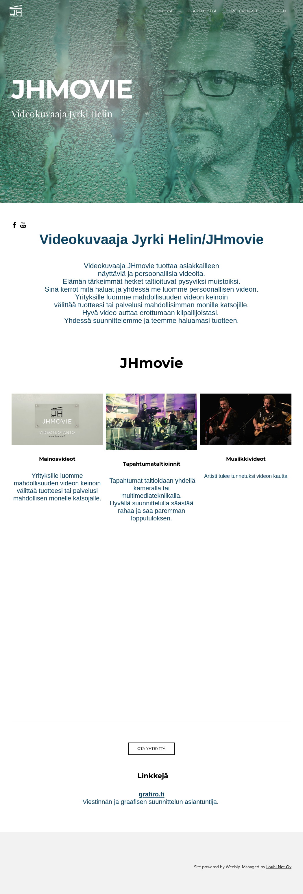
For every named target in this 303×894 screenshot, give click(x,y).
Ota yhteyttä (200, 12)
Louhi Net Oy (278, 866)
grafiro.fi (151, 794)
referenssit (242, 12)
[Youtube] (23, 225)
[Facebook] (14, 225)
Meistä (163, 12)
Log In (277, 12)
